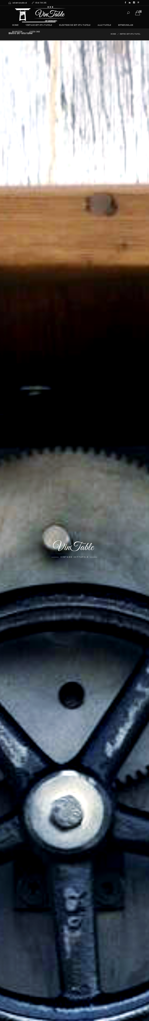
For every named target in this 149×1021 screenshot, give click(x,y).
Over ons (35, 31)
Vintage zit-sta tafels (39, 25)
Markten (17, 31)
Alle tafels (104, 25)
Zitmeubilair (125, 25)
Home (15, 25)
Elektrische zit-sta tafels (74, 25)
